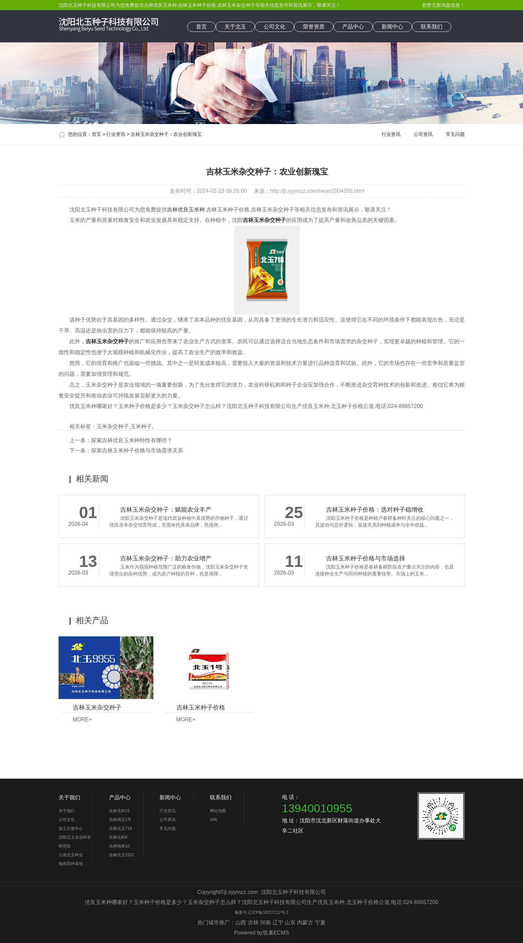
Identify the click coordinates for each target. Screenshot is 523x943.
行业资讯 (115, 134)
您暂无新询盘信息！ (443, 5)
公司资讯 (423, 134)
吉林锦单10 (119, 846)
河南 (265, 922)
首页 (201, 26)
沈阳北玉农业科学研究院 (75, 841)
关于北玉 (235, 26)
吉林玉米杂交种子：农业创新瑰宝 (166, 134)
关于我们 (69, 797)
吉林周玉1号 (120, 819)
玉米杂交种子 (112, 426)
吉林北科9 (118, 837)
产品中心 (353, 26)
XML (214, 819)
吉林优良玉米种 (160, 5)
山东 (290, 922)
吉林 (253, 922)
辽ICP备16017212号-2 (268, 912)
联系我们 (431, 26)
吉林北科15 (119, 810)
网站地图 (218, 810)
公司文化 (274, 26)
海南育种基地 (71, 863)
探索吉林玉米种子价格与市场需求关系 (137, 450)
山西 (240, 922)
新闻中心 (392, 26)
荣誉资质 (314, 26)
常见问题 (455, 134)
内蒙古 (305, 922)
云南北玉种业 (71, 855)
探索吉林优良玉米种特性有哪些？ (131, 440)
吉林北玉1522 (121, 855)
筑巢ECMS (276, 933)
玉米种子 (141, 426)
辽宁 (278, 922)
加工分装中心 (71, 828)
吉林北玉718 (120, 828)
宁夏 (320, 922)
